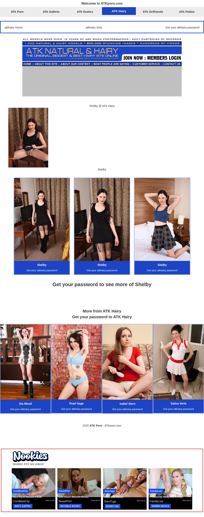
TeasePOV (64, 491)
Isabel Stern (127, 403)
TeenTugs (110, 491)
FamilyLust (156, 491)
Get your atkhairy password (182, 27)
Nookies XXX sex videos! (28, 464)
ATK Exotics (85, 11)
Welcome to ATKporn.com (102, 3)
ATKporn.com (113, 425)
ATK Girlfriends (153, 11)
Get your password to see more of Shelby (102, 284)
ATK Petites (187, 11)
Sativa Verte (178, 403)
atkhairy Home (14, 27)
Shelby (41, 264)
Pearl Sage (76, 403)
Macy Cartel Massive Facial (27, 497)
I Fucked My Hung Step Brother (166, 497)
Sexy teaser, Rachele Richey (73, 497)
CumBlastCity (20, 491)
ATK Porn (17, 11)
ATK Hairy (119, 11)
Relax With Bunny (113, 497)
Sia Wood (25, 403)
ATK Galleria (51, 11)
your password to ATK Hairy (106, 317)
